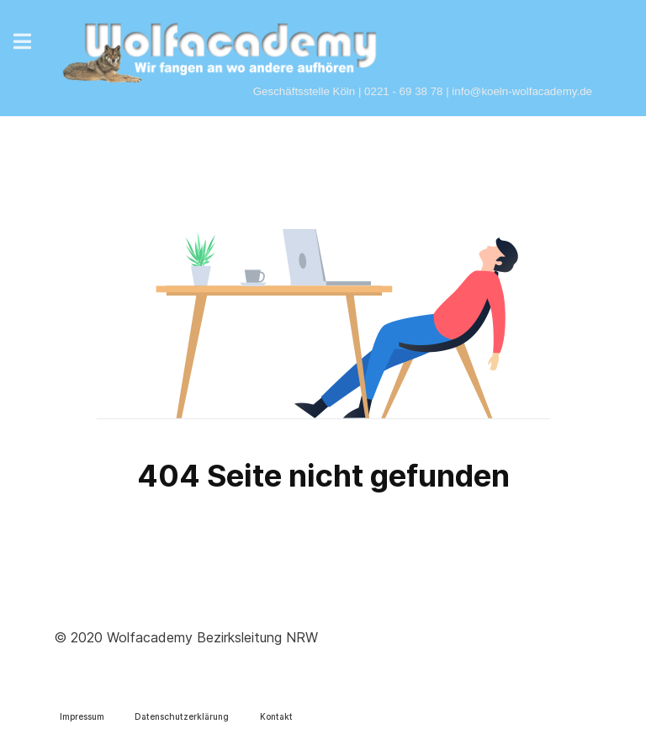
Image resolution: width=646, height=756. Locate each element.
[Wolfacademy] (220, 45)
